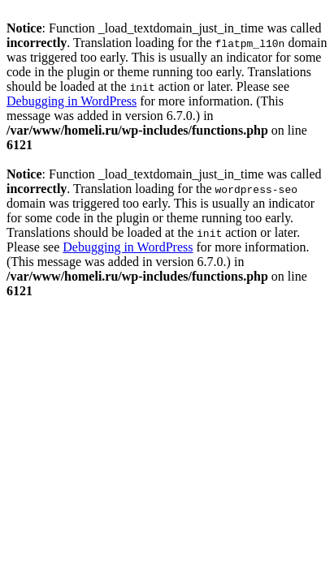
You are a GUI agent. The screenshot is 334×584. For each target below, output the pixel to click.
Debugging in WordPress (72, 101)
